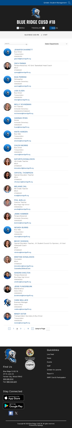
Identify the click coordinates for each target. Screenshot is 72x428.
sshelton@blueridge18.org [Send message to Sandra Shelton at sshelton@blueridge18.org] (22, 282)
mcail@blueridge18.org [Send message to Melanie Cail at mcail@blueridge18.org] (21, 195)
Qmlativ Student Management (55, 3)
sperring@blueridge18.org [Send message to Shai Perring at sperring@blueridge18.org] (22, 86)
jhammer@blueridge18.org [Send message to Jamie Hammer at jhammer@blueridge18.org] (22, 223)
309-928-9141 (8, 379)
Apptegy (40, 425)
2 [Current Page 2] (17, 329)
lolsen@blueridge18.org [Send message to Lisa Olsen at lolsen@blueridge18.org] (21, 100)
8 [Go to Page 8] (28, 329)
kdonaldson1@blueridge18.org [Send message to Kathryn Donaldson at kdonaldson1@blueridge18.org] (24, 168)
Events (49, 362)
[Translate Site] (38, 28)
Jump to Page (40, 329)
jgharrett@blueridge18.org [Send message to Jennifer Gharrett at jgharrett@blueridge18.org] (22, 59)
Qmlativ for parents (54, 370)
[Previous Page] (9, 328)
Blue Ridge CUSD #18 (32, 35)
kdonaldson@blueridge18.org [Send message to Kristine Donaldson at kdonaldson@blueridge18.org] (23, 266)
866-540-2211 (12, 382)
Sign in (53, 28)
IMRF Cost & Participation (56, 377)
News (49, 358)
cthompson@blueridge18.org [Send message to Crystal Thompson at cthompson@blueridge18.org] (23, 182)
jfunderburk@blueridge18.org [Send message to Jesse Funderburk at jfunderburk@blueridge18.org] (23, 295)
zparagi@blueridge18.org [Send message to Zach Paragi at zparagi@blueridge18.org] (22, 72)
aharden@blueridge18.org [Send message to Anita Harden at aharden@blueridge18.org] (22, 141)
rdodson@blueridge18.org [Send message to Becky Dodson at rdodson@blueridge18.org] (22, 252)
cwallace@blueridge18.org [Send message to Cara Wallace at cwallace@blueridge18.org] (22, 309)
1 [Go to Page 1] (13, 329)
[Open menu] (21, 28)
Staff (45, 35)
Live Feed (50, 354)
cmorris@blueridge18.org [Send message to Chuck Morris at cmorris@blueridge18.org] (22, 154)
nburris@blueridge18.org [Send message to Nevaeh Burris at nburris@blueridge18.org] (22, 236)
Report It (50, 374)
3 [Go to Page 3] (20, 329)
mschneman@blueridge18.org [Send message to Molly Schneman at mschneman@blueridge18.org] (23, 113)
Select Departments (52, 44)
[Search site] (69, 3)
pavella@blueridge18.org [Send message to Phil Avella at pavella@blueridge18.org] (22, 209)
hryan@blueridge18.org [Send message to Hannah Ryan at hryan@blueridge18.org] (21, 127)
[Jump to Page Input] (48, 328)
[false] (16, 43)
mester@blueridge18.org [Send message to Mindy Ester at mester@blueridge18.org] (22, 323)
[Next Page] (32, 328)
